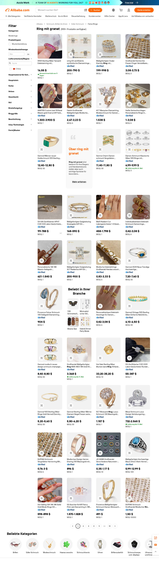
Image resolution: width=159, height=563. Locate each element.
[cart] (121, 10)
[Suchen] (95, 10)
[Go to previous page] (72, 526)
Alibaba (40, 24)
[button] (85, 10)
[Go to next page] (115, 526)
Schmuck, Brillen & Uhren (57, 24)
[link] (155, 537)
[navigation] (20, 275)
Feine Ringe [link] (93, 24)
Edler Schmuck (77, 24)
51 (110, 526)
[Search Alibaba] (60, 10)
